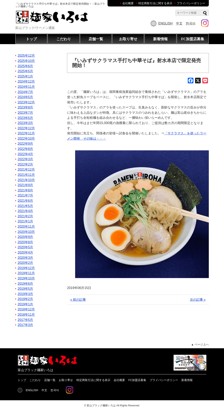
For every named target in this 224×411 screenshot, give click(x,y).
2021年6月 (25, 200)
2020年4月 (25, 252)
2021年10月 (26, 180)
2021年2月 (25, 216)
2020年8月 (25, 242)
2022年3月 (25, 159)
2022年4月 (25, 154)
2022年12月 (26, 128)
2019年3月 (25, 294)
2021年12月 (26, 169)
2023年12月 (26, 102)
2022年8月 (25, 149)
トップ (31, 39)
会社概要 (128, 3)
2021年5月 (25, 206)
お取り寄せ (128, 39)
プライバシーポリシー (191, 3)
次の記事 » (198, 299)
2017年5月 (25, 320)
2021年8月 (25, 190)
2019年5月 (25, 288)
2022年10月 (26, 138)
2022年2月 (25, 164)
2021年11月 (26, 174)
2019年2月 (25, 299)
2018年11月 (26, 314)
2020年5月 (25, 247)
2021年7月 (25, 195)
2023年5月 (25, 118)
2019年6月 (25, 283)
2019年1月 (25, 304)
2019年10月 (26, 278)
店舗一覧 (96, 39)
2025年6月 (25, 66)
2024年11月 (26, 86)
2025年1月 (25, 76)
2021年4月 (25, 211)
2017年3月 (25, 325)
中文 (179, 23)
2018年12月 (26, 309)
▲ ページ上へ (200, 344)
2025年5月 (25, 71)
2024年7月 (25, 92)
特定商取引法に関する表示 (155, 3)
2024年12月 (26, 81)
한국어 (190, 23)
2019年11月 (26, 273)
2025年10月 (26, 61)
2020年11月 (26, 226)
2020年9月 (25, 237)
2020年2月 (25, 262)
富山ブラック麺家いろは (101, 405)
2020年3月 (25, 257)
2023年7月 (25, 112)
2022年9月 (25, 143)
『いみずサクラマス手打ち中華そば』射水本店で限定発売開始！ (136, 63)
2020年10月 (26, 232)
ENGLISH (165, 23)
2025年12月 (26, 55)
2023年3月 (25, 123)
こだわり (63, 39)
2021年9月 (25, 185)
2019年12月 (26, 268)
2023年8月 (25, 107)
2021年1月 (25, 221)
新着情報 (160, 39)
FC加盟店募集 (192, 39)
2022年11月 (26, 133)
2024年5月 (25, 97)
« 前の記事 (78, 299)
